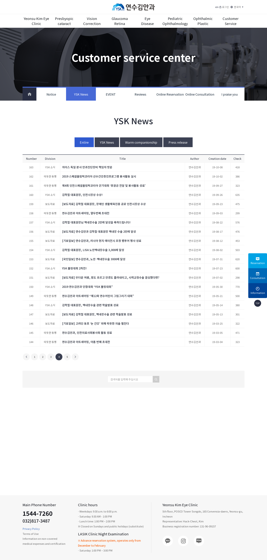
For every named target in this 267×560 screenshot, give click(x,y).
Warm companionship (141, 142)
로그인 (224, 7)
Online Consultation (199, 94)
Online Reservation (170, 94)
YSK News (81, 94)
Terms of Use (31, 534)
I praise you (229, 94)
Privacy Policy (31, 529)
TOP (258, 303)
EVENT (111, 94)
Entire (84, 142)
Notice (51, 94)
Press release (178, 142)
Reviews (140, 94)
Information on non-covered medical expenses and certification (44, 541)
